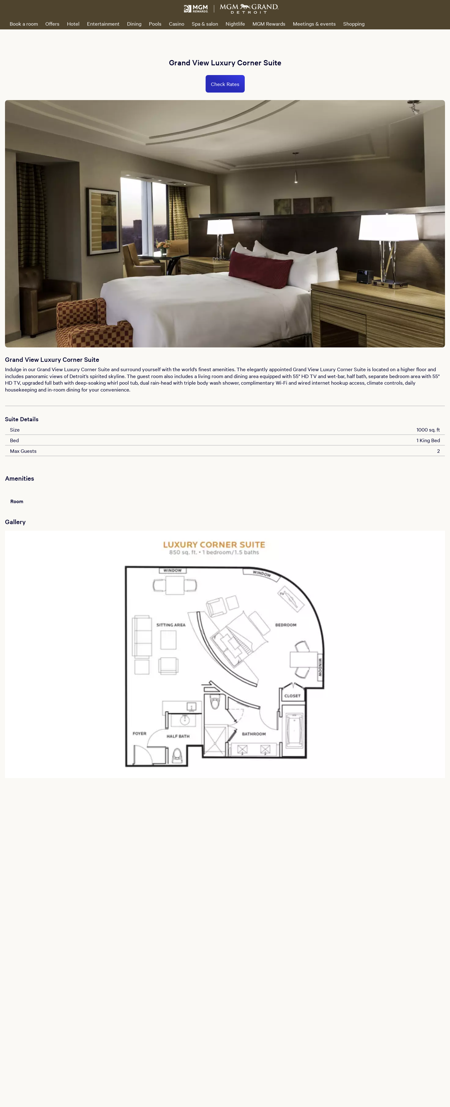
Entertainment (103, 23)
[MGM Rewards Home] (196, 9)
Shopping (354, 23)
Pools (155, 23)
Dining (134, 23)
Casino (176, 23)
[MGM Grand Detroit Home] (249, 9)
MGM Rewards (269, 23)
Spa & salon (205, 23)
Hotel (73, 23)
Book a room (24, 23)
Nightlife (235, 23)
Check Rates (225, 83)
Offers (52, 23)
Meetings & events (314, 23)
